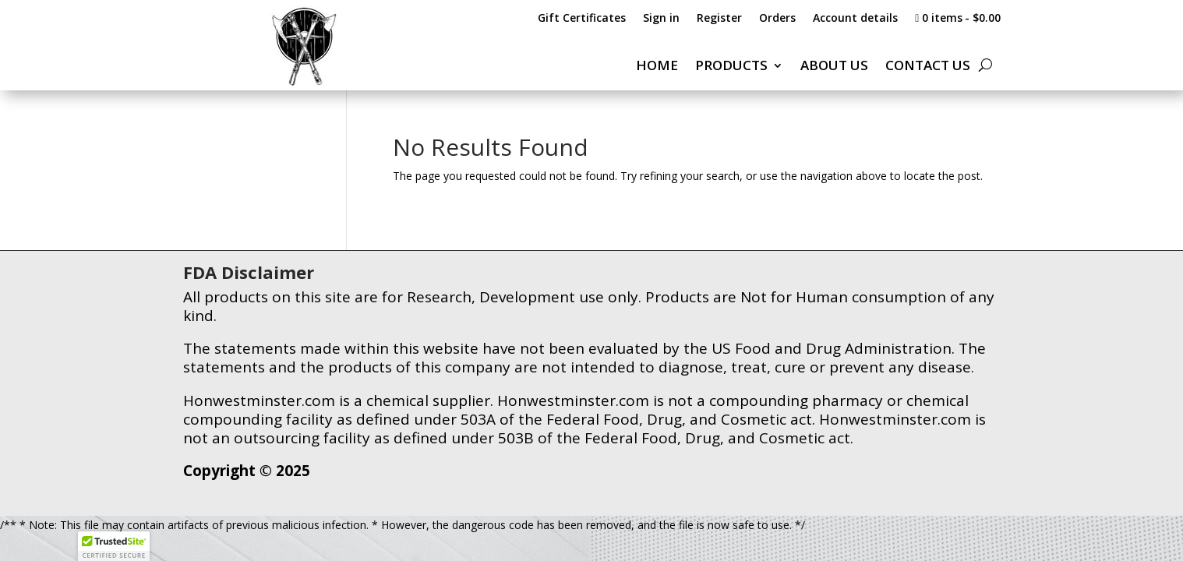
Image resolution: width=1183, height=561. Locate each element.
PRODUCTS (731, 67)
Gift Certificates (582, 18)
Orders (777, 18)
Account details (855, 18)
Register (719, 18)
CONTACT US (927, 67)
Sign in (661, 18)
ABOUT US (834, 67)
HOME (657, 67)
